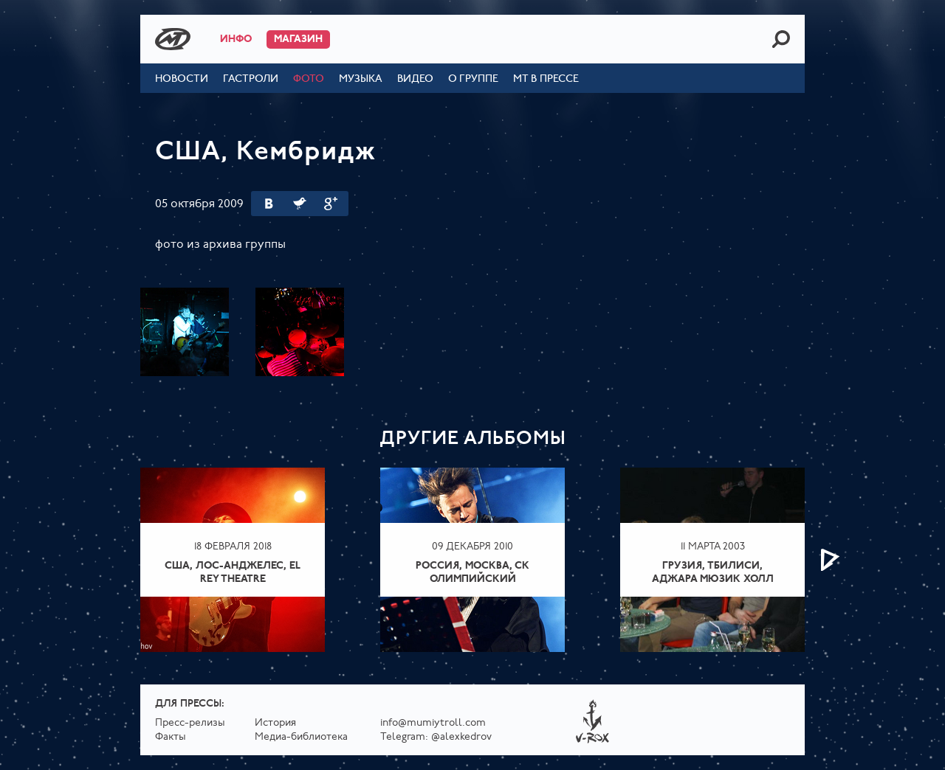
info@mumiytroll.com (433, 723)
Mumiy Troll (172, 39)
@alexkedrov (461, 737)
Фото (308, 79)
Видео (415, 79)
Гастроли (250, 79)
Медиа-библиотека (301, 737)
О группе (473, 79)
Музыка (360, 79)
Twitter (299, 203)
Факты (170, 737)
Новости (181, 79)
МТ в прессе (546, 79)
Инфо (236, 39)
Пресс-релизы (190, 723)
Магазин (298, 39)
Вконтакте (268, 203)
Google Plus (330, 203)
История (275, 723)
